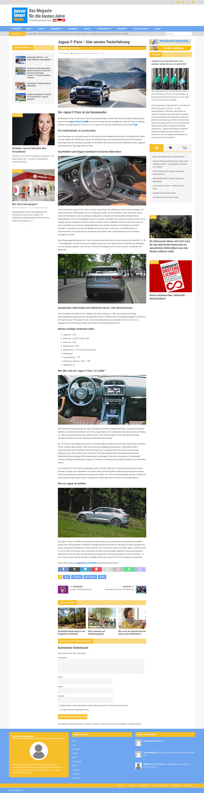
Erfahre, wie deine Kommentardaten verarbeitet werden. (121, 724)
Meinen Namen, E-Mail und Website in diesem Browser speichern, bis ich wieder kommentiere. (94, 705)
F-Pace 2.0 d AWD (81, 121)
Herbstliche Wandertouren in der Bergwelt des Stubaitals (71, 632)
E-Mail (60, 687)
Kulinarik (72, 29)
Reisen (87, 29)
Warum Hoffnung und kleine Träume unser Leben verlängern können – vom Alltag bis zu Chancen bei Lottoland (170, 164)
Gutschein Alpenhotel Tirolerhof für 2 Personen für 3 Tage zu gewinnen (39, 96)
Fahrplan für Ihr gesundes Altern (164, 193)
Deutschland (90, 577)
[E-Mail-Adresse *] (163, 723)
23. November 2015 (21, 208)
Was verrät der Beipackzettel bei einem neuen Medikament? (132, 632)
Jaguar (96, 53)
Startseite (16, 29)
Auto (66, 577)
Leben (40, 29)
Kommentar (62, 658)
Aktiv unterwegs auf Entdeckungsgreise (96, 632)
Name (60, 677)
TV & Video (75, 774)
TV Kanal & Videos (140, 29)
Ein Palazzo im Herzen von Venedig (165, 197)
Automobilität (103, 29)
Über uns (120, 785)
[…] (26, 162)
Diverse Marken (88, 53)
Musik (158, 29)
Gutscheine (75, 770)
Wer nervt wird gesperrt (24, 204)
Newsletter (75, 778)
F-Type (135, 125)
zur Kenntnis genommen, (145, 730)
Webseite (61, 696)
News (28, 29)
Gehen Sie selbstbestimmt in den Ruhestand (168, 157)
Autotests (77, 577)
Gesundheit (56, 29)
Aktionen (121, 29)
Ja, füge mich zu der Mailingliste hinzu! (73, 710)
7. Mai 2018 (65, 53)
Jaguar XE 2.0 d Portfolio (86, 563)
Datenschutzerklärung (136, 729)
